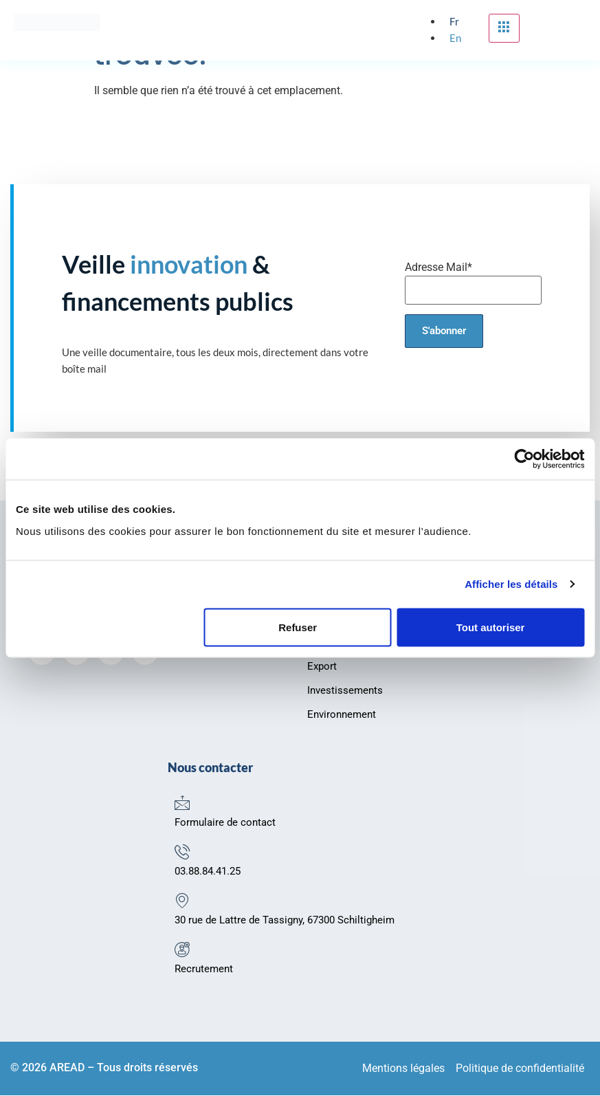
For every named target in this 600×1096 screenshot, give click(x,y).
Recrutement (204, 969)
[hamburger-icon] (504, 28)
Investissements (345, 691)
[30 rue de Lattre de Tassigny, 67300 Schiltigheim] (182, 900)
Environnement (341, 715)
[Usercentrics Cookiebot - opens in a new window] (524, 459)
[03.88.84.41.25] (182, 851)
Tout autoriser (490, 627)
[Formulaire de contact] (182, 803)
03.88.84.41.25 (208, 872)
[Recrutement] (182, 949)
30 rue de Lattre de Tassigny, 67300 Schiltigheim (285, 920)
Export (322, 667)
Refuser (297, 627)
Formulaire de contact (225, 823)
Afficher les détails (511, 584)
